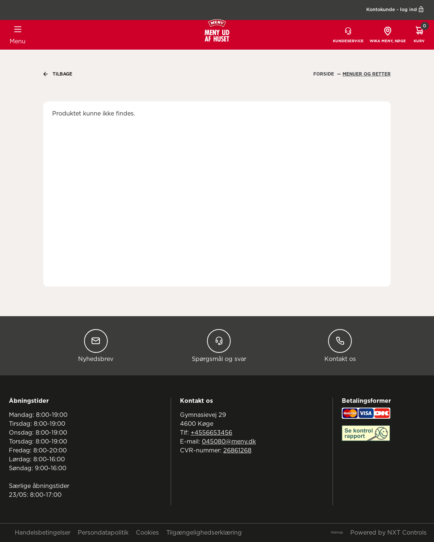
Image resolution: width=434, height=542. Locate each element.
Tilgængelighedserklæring (204, 533)
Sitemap (337, 532)
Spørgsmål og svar (219, 345)
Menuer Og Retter (367, 74)
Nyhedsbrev (95, 345)
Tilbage (57, 74)
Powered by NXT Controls (388, 533)
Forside (324, 74)
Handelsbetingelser (42, 533)
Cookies (147, 533)
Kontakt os (340, 345)
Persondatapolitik (103, 533)
